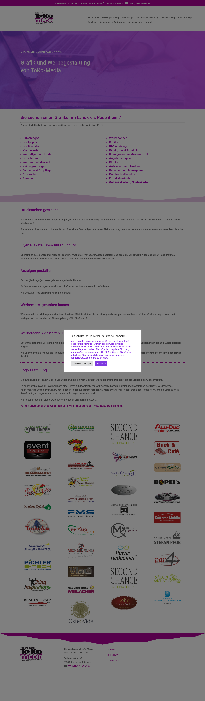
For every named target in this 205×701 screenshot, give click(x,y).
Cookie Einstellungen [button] (82, 363)
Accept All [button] (101, 363)
